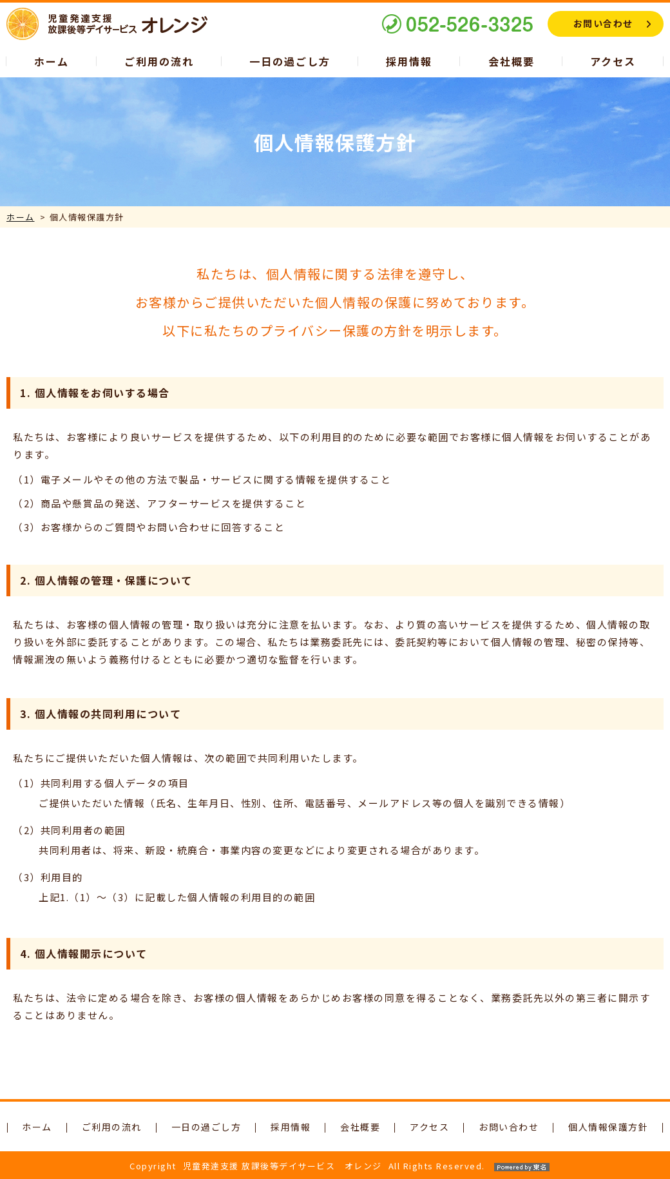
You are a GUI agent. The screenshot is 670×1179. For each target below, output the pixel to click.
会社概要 (511, 61)
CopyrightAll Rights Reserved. (335, 1166)
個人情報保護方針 (608, 1126)
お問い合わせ (603, 23)
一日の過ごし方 (289, 61)
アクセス (613, 61)
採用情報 (409, 61)
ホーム (51, 61)
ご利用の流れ (159, 61)
